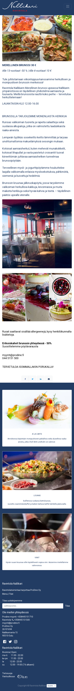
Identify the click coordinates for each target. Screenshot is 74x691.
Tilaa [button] (67, 606)
